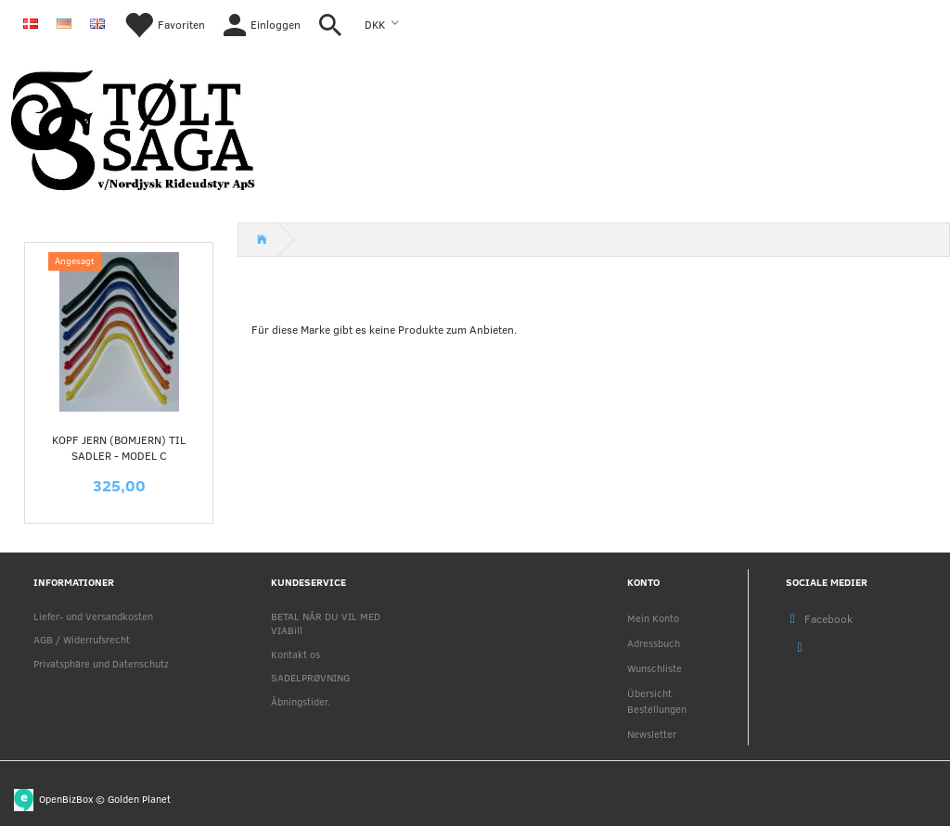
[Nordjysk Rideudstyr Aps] (132, 126)
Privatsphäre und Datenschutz (101, 663)
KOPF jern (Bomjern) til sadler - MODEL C (119, 447)
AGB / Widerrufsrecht (81, 639)
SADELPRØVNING (310, 677)
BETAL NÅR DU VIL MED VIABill (325, 623)
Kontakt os (295, 654)
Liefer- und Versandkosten (93, 616)
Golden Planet (139, 798)
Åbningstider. (300, 701)
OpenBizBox (66, 798)
